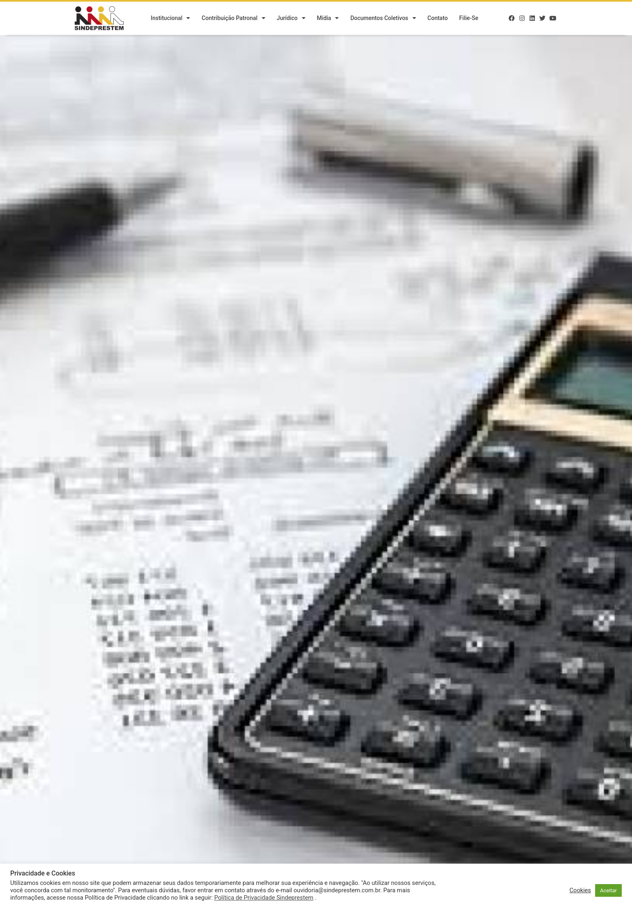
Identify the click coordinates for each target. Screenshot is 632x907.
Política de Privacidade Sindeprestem (263, 897)
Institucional (170, 18)
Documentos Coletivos (383, 18)
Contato (438, 18)
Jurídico (291, 18)
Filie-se (468, 18)
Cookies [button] (580, 890)
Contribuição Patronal (233, 18)
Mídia (328, 18)
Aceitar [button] (608, 890)
